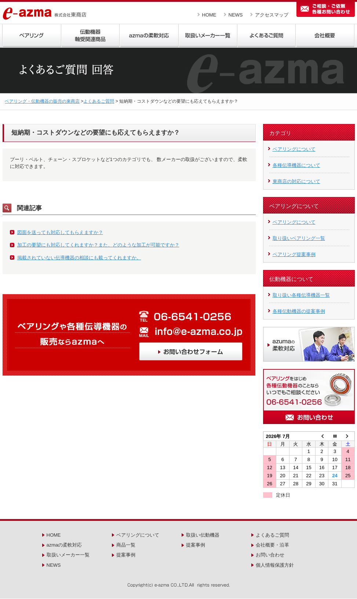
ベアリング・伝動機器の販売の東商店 (42, 101)
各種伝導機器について (296, 165)
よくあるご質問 (98, 101)
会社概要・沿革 (272, 545)
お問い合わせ (270, 555)
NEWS (236, 15)
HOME (209, 15)
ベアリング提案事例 (294, 254)
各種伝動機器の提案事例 (299, 311)
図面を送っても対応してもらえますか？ (60, 232)
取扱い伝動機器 (202, 535)
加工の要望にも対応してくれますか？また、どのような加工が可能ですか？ (98, 245)
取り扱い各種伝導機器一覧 (301, 295)
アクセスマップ (271, 15)
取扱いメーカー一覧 (68, 555)
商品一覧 (125, 545)
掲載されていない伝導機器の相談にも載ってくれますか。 (79, 257)
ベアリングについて (294, 149)
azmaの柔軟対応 (64, 545)
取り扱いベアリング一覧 (299, 238)
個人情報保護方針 (275, 565)
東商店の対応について (296, 181)
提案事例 (125, 555)
